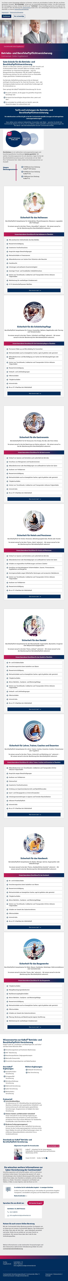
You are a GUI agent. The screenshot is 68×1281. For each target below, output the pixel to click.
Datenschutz (27, 7)
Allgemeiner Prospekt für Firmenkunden (26, 1146)
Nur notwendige (19, 16)
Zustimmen (6, 16)
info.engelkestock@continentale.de (20, 1215)
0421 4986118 (13, 1212)
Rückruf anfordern (20, 1196)
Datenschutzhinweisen (22, 9)
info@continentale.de (22, 1276)
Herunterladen (52, 1146)
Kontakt (48, 1276)
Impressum (5, 12)
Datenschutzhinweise (16, 12)
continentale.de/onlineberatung (13, 1248)
